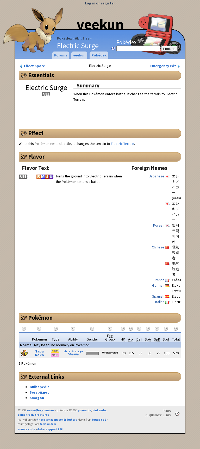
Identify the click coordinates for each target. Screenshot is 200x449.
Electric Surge (73, 351)
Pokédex (64, 38)
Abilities (82, 38)
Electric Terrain (122, 143)
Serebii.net (39, 392)
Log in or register (100, 3)
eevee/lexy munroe (41, 410)
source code (26, 429)
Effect (35, 133)
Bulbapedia (39, 386)
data (40, 429)
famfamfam (48, 424)
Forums (60, 55)
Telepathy (73, 354)
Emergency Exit (165, 65)
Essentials (41, 75)
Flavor (36, 156)
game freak (26, 414)
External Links (46, 376)
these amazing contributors (57, 419)
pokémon (84, 410)
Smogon (37, 397)
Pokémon (40, 317)
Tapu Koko (39, 353)
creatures (42, 414)
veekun (100, 24)
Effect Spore (32, 65)
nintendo (99, 410)
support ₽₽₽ (54, 429)
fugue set (99, 419)
